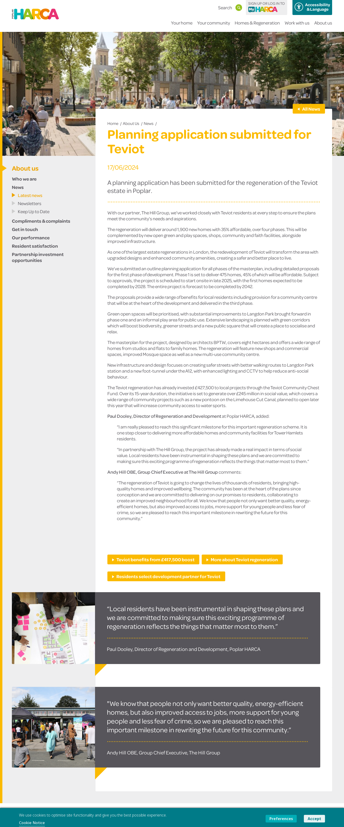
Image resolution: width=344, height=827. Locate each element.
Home (112, 123)
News (148, 123)
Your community (213, 26)
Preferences (281, 818)
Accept (314, 818)
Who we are (24, 179)
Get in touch (25, 229)
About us (323, 26)
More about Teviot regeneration (244, 559)
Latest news (30, 195)
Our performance (31, 237)
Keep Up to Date (33, 211)
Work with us (297, 26)
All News (311, 109)
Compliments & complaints (41, 221)
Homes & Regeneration (257, 26)
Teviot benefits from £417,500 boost (155, 559)
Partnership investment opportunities (38, 257)
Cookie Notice (32, 822)
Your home (181, 26)
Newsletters (29, 203)
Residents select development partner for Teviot (168, 576)
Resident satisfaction (35, 246)
